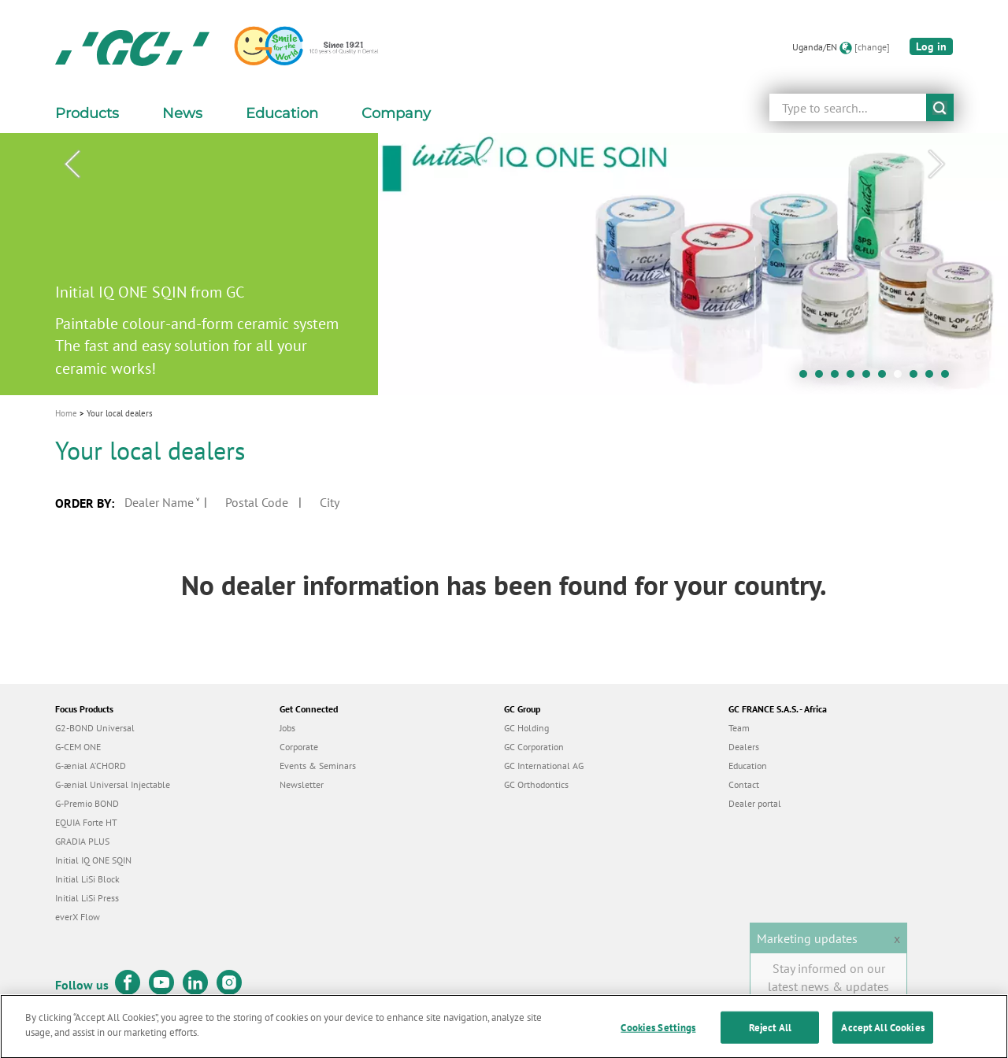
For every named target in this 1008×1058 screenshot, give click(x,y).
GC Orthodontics (536, 784)
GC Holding (526, 728)
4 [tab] (854, 378)
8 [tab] (917, 378)
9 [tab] (933, 378)
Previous (71, 164)
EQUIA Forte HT (86, 822)
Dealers (743, 747)
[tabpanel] (504, 264)
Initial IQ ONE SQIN (93, 860)
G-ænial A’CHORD (90, 765)
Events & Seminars (318, 765)
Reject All (770, 1034)
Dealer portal (754, 803)
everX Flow (77, 917)
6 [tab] (886, 378)
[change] (872, 47)
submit (940, 107)
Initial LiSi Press (87, 898)
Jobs (287, 728)
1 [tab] (807, 378)
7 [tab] (902, 378)
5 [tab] (870, 378)
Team (739, 728)
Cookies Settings (658, 1034)
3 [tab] (839, 378)
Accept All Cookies (882, 1034)
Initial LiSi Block (87, 879)
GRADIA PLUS (82, 841)
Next (936, 164)
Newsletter (302, 784)
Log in (931, 46)
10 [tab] (949, 378)
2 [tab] (823, 378)
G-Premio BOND (87, 803)
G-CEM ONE (78, 747)
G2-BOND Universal (95, 728)
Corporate (299, 747)
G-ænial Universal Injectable (112, 784)
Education (747, 765)
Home (66, 413)
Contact (743, 784)
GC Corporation (534, 747)
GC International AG (544, 765)
